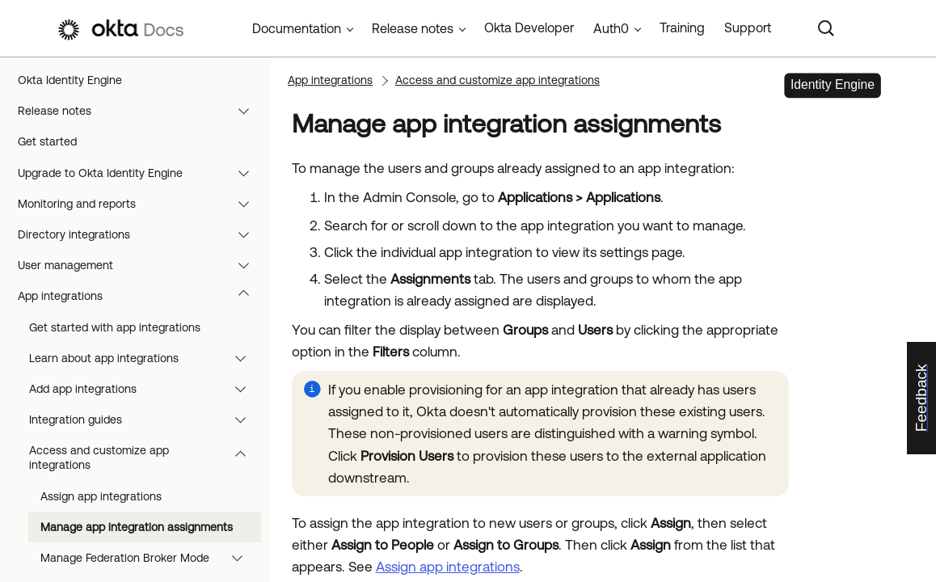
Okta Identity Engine (70, 80)
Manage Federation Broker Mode (149, 557)
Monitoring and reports (141, 203)
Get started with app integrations (114, 327)
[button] (247, 110)
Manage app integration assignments (136, 527)
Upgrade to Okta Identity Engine (141, 173)
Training (682, 27)
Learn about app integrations (145, 358)
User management (141, 265)
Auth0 (611, 28)
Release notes (141, 110)
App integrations (141, 295)
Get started (47, 141)
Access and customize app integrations (145, 457)
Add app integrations (145, 388)
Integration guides (145, 419)
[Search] (826, 28)
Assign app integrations (101, 496)
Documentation (296, 28)
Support (747, 27)
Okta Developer (529, 27)
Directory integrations (141, 234)
